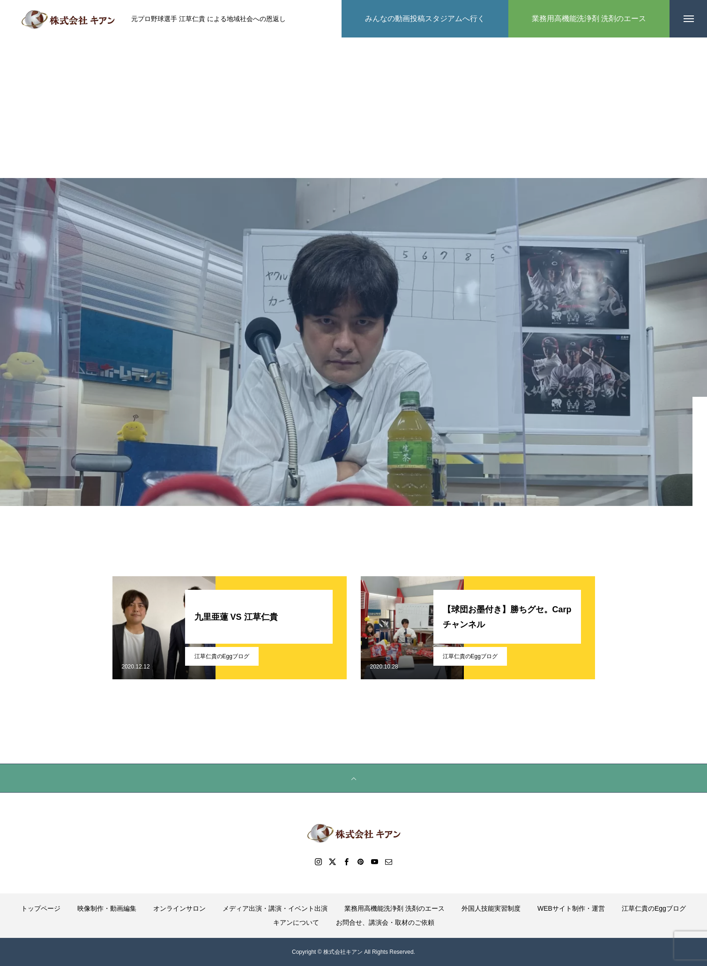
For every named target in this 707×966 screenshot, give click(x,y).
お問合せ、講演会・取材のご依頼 (385, 922)
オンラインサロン (179, 908)
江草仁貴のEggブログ (221, 656)
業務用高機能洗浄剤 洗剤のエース (394, 908)
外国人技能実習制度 (491, 908)
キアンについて (296, 922)
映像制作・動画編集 (106, 908)
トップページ (40, 908)
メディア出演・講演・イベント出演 (275, 908)
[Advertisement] (354, 107)
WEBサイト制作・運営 (571, 908)
